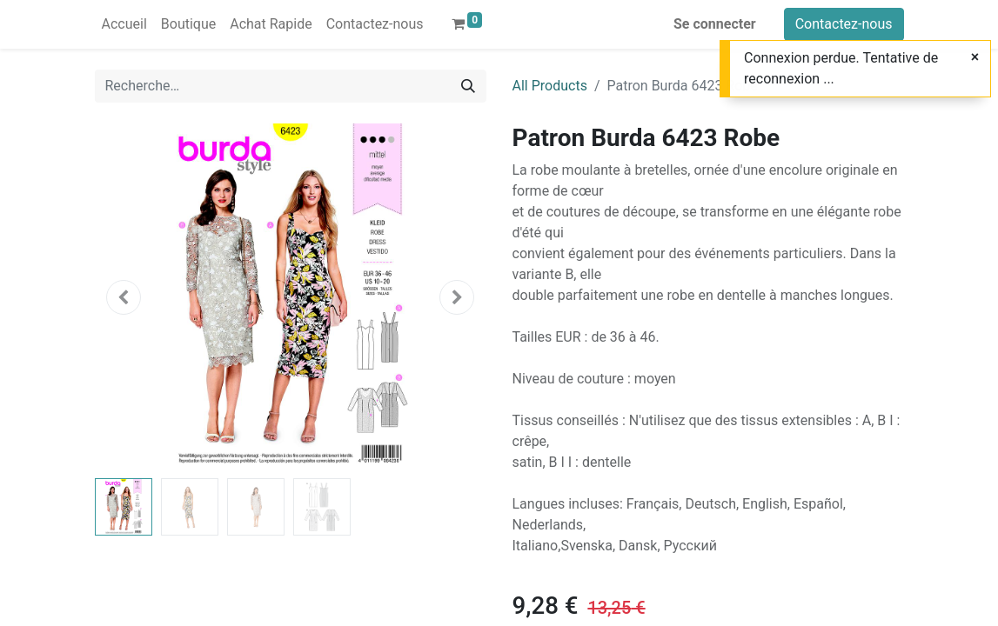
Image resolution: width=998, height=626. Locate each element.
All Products (549, 85)
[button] (124, 297)
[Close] (975, 57)
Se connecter (714, 24)
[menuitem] (124, 24)
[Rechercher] (468, 86)
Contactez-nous (844, 24)
